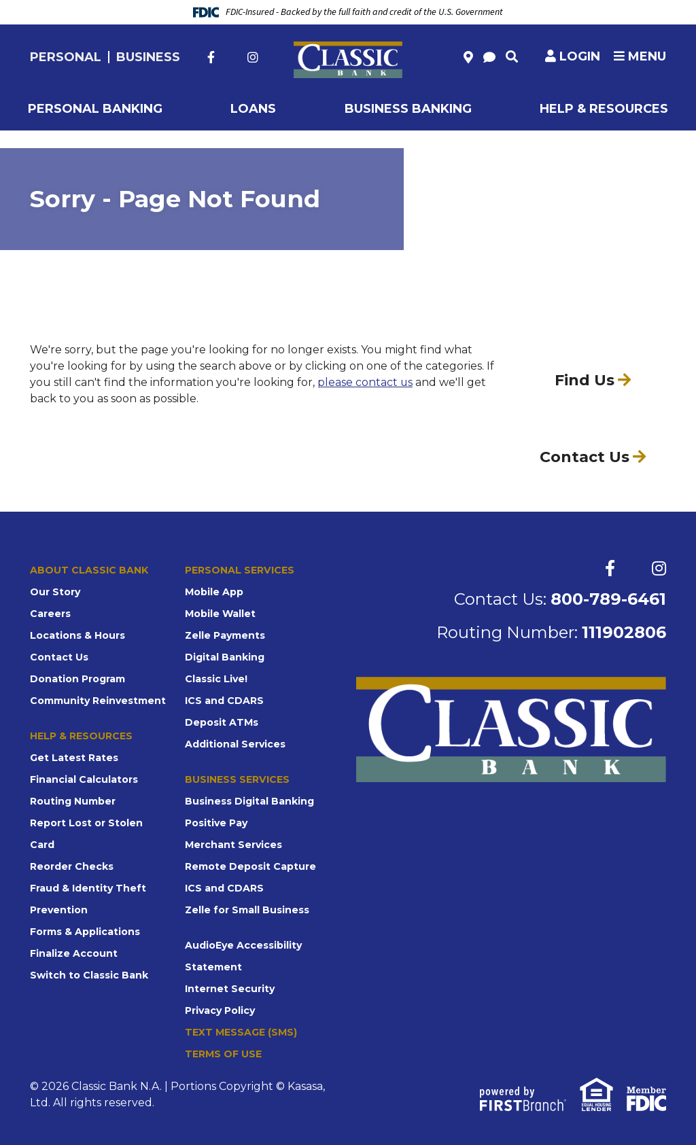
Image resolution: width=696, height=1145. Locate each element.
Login (579, 56)
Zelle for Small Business (247, 910)
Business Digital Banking (249, 801)
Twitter (231, 57)
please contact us (365, 382)
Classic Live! (216, 679)
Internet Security (230, 989)
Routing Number (73, 801)
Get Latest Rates (74, 758)
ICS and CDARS (224, 700)
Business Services (237, 779)
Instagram (252, 57)
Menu (640, 56)
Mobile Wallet (220, 613)
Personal (65, 57)
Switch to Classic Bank (89, 975)
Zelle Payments (225, 635)
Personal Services (239, 570)
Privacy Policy (220, 1010)
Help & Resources (81, 736)
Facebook (211, 57)
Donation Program (77, 679)
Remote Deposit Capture (250, 866)
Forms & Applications (85, 932)
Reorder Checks (72, 866)
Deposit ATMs (221, 722)
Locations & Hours (77, 635)
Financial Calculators (84, 779)
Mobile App (214, 592)
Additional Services (235, 744)
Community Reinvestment (98, 700)
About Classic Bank (89, 570)
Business (148, 57)
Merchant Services (233, 845)
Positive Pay (216, 823)
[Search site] (512, 56)
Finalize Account (74, 953)
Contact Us (59, 657)
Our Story (55, 592)
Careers (50, 613)
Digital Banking (224, 657)
